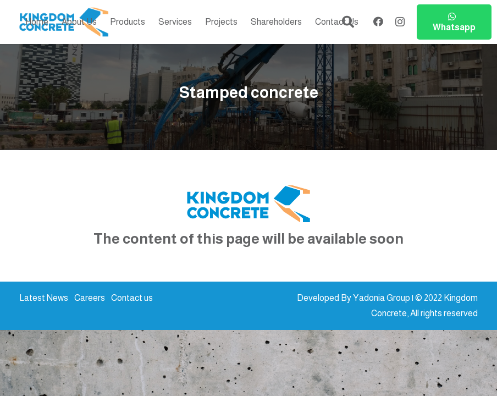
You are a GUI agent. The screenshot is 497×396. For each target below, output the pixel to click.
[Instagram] (400, 22)
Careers (89, 297)
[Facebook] (378, 21)
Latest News (43, 297)
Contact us (132, 297)
